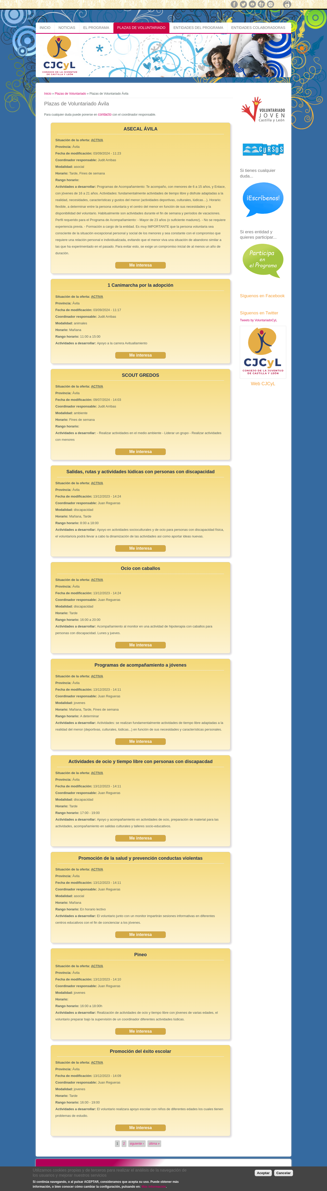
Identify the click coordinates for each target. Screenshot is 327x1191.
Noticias (67, 28)
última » (154, 1143)
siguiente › (137, 1143)
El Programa (96, 28)
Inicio (45, 28)
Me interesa (140, 265)
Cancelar (283, 1173)
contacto (105, 114)
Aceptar (263, 1173)
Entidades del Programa (198, 28)
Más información (154, 1186)
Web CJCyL (263, 383)
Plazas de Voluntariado (141, 28)
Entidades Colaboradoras (258, 28)
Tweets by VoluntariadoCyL (258, 320)
